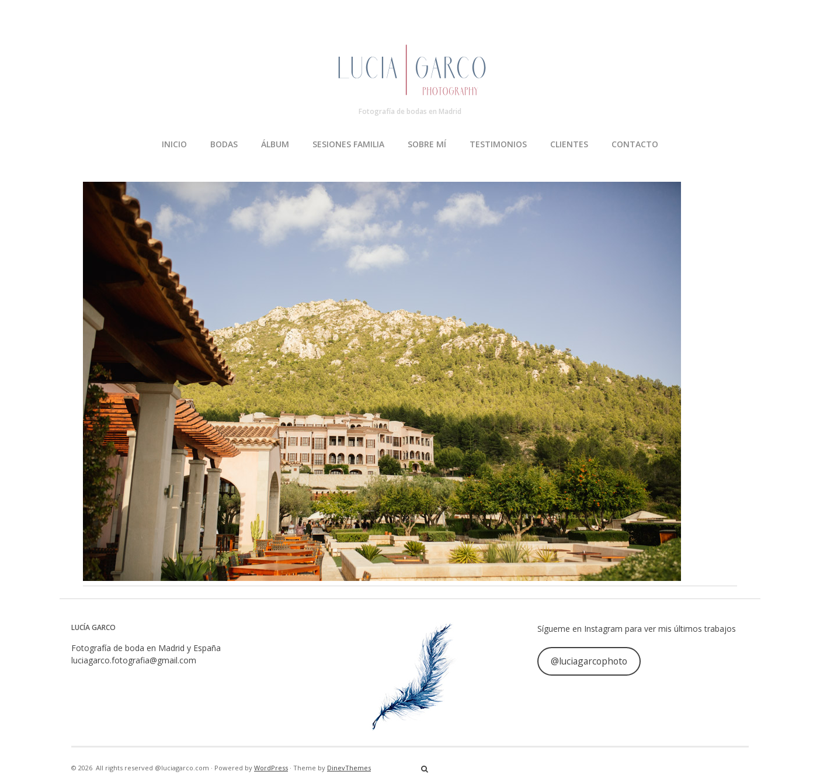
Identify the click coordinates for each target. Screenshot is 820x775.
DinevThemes (349, 767)
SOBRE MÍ (427, 144)
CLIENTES (569, 144)
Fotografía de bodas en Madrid (410, 111)
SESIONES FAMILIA (348, 144)
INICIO (174, 144)
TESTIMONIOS (498, 144)
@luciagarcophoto (589, 661)
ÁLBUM (275, 144)
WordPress (271, 767)
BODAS (224, 144)
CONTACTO (634, 144)
